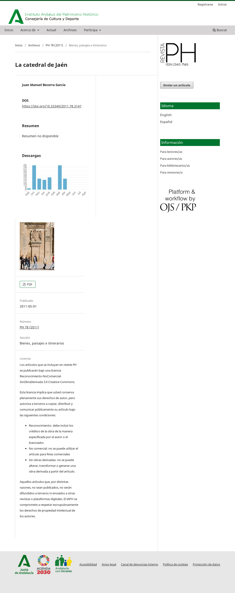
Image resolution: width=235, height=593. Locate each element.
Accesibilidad (88, 564)
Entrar (222, 4)
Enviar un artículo (176, 85)
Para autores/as (171, 159)
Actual (51, 30)
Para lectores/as (171, 152)
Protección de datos (206, 564)
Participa (91, 30)
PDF (29, 284)
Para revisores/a (171, 172)
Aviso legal (109, 564)
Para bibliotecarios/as (175, 165)
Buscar (220, 30)
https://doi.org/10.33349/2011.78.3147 (51, 106)
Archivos (70, 30)
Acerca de (28, 30)
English (166, 115)
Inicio (9, 30)
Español (166, 122)
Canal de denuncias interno (139, 564)
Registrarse (205, 4)
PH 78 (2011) (54, 45)
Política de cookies (175, 564)
